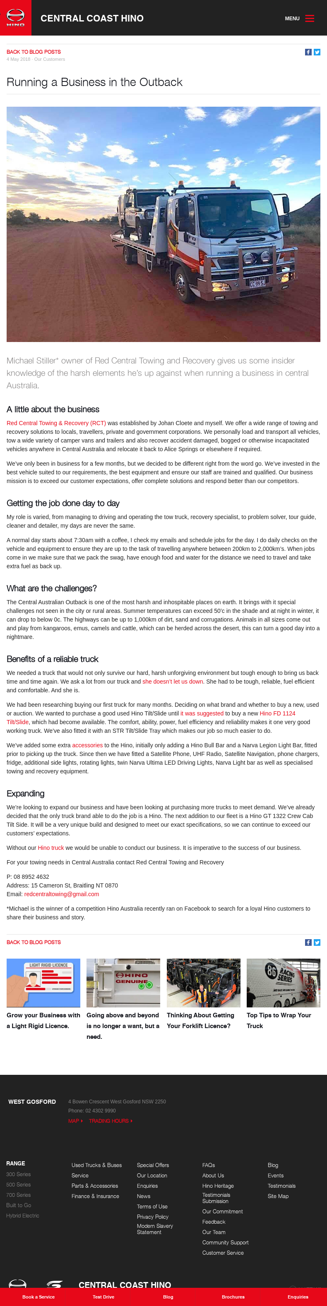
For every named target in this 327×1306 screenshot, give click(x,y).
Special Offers (153, 1165)
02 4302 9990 (100, 1111)
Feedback (214, 1222)
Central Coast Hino (92, 18)
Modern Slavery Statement (155, 1229)
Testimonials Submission (216, 1198)
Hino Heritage (218, 1186)
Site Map (278, 1196)
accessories (88, 745)
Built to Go (18, 1205)
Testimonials (282, 1186)
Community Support (225, 1242)
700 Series (18, 1195)
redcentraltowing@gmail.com (61, 894)
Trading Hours (109, 1121)
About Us (213, 1175)
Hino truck (51, 847)
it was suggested (202, 713)
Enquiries (147, 1186)
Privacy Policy (152, 1217)
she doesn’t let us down (172, 681)
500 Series (18, 1185)
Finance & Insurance (95, 1196)
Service (80, 1175)
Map (73, 1121)
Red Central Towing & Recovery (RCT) (56, 423)
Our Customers (49, 59)
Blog (273, 1165)
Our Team (214, 1232)
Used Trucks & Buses (97, 1165)
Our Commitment (222, 1211)
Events (276, 1175)
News (143, 1196)
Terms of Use (152, 1206)
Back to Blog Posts (34, 52)
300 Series (18, 1174)
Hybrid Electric (22, 1216)
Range (15, 1163)
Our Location (152, 1175)
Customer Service (223, 1253)
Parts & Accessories (95, 1186)
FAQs (208, 1165)
